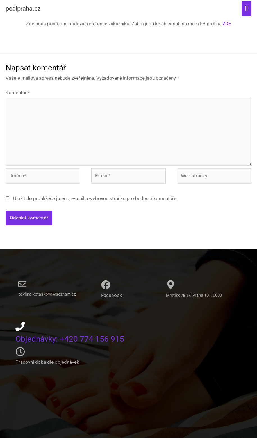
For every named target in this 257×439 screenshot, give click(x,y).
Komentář (18, 94)
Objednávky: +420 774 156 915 (73, 339)
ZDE (226, 24)
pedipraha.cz (26, 9)
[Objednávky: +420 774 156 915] (20, 327)
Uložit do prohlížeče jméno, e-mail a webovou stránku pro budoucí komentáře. (95, 199)
